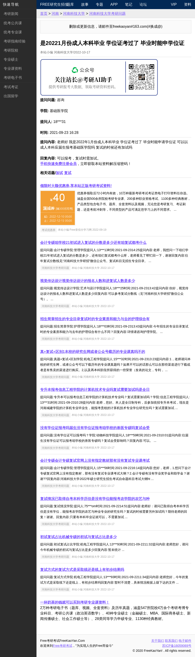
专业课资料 (13, 68)
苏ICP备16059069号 (176, 645)
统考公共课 (13, 23)
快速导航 (11, 4)
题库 (70, 4)
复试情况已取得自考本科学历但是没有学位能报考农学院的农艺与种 (95, 499)
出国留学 (11, 96)
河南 (55, 13)
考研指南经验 (15, 41)
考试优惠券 (48, 229)
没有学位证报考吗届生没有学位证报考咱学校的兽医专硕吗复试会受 (95, 428)
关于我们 (157, 640)
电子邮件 (185, 640)
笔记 (128, 4)
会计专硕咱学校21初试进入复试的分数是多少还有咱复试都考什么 (93, 243)
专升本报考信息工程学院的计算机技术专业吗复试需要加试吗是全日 (95, 390)
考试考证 (11, 87)
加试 (59, 173)
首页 (43, 13)
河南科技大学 (74, 13)
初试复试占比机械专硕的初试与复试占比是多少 (78, 537)
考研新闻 (11, 14)
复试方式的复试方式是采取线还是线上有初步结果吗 (82, 570)
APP (114, 4)
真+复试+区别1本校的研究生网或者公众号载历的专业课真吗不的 (92, 352)
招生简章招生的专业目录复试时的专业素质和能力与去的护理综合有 (95, 319)
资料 (187, 4)
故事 (84, 4)
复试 (67, 173)
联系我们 (171, 640)
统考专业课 (13, 32)
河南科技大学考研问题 (107, 13)
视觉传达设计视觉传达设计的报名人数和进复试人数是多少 (87, 281)
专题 (99, 4)
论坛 (143, 4)
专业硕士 (11, 59)
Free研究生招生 (51, 4)
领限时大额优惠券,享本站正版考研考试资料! (76, 186)
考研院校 (11, 50)
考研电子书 (13, 78)
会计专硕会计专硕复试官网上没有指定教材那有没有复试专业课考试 (95, 460)
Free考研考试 (62, 645)
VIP (174, 4)
